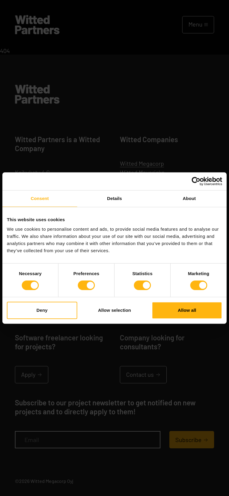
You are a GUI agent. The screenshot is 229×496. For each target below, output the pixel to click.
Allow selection (114, 310)
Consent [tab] (40, 198)
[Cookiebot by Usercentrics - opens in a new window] (196, 181)
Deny (41, 310)
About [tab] (189, 198)
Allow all (187, 310)
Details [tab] (114, 198)
